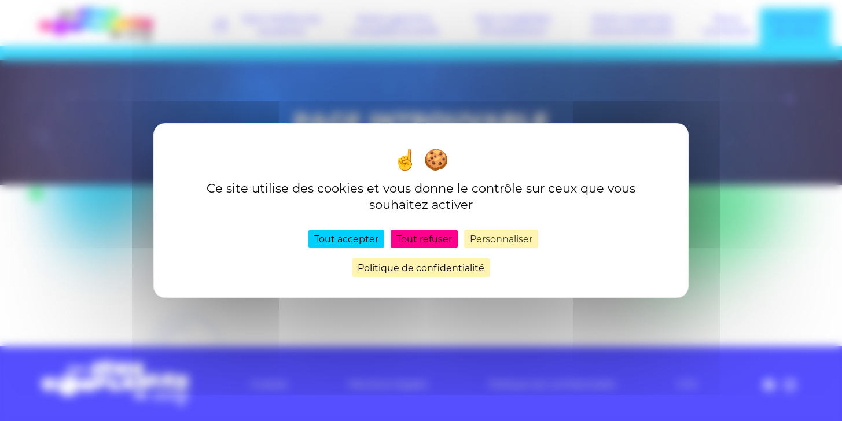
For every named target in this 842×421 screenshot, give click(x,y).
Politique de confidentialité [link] (421, 267)
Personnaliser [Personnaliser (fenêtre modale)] (501, 238)
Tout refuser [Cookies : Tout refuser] (424, 238)
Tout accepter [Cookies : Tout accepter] (346, 238)
